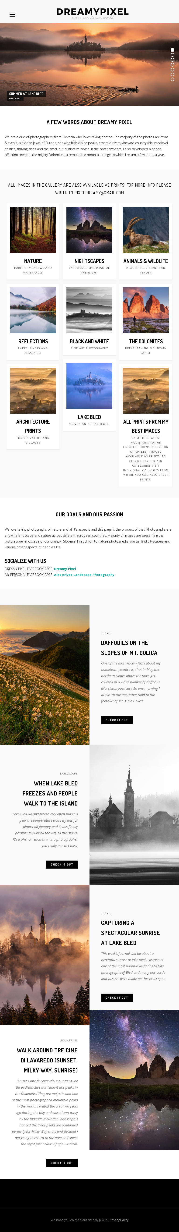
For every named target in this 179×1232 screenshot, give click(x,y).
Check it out (117, 724)
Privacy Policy (119, 1220)
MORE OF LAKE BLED (15, 98)
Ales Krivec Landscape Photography (84, 574)
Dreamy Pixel (65, 569)
